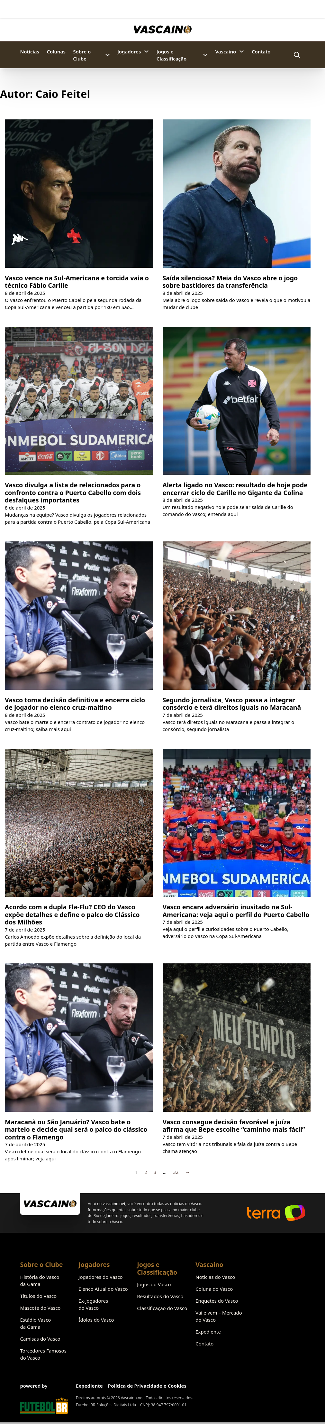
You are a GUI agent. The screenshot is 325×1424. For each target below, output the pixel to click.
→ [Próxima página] (187, 1172)
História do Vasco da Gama (39, 1280)
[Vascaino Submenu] (241, 51)
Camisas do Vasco (40, 1338)
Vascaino (225, 51)
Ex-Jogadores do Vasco (93, 1304)
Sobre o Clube (82, 55)
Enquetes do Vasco (216, 1301)
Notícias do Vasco (215, 1277)
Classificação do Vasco (162, 1308)
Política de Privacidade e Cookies (147, 1385)
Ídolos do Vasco (96, 1319)
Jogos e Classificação (171, 55)
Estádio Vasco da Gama (35, 1323)
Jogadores (129, 51)
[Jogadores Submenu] (146, 51)
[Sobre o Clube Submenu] (107, 54)
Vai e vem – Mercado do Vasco (218, 1316)
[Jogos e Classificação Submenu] (205, 54)
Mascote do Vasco (40, 1308)
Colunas (56, 51)
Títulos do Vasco (38, 1296)
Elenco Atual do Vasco (103, 1289)
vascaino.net (114, 1203)
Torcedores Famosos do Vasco (43, 1354)
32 (175, 1172)
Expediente (208, 1331)
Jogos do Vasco (154, 1284)
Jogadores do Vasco (100, 1277)
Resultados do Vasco (160, 1296)
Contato (261, 51)
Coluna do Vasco (214, 1289)
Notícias (29, 51)
